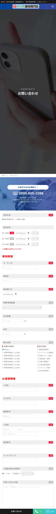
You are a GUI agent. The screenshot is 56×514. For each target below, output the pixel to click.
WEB (50, 511)
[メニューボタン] (53, 6)
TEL (38, 511)
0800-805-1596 (31, 193)
